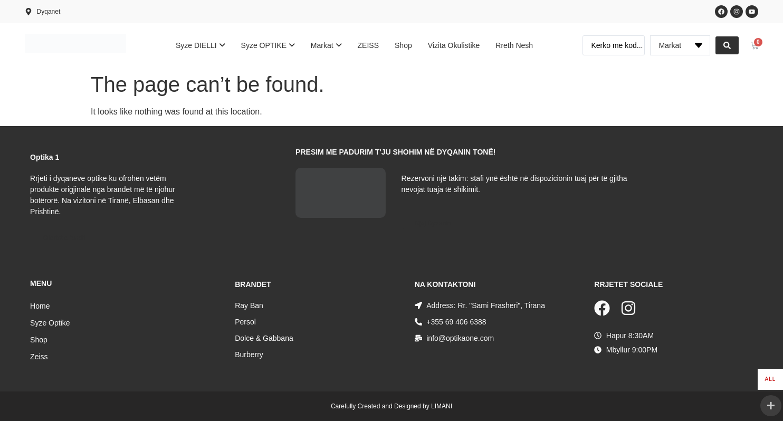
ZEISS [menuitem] (368, 45)
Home (40, 306)
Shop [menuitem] (403, 45)
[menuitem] (200, 45)
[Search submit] (727, 45)
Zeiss (38, 356)
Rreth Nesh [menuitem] (514, 45)
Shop (38, 340)
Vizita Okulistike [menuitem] (454, 45)
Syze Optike (50, 323)
